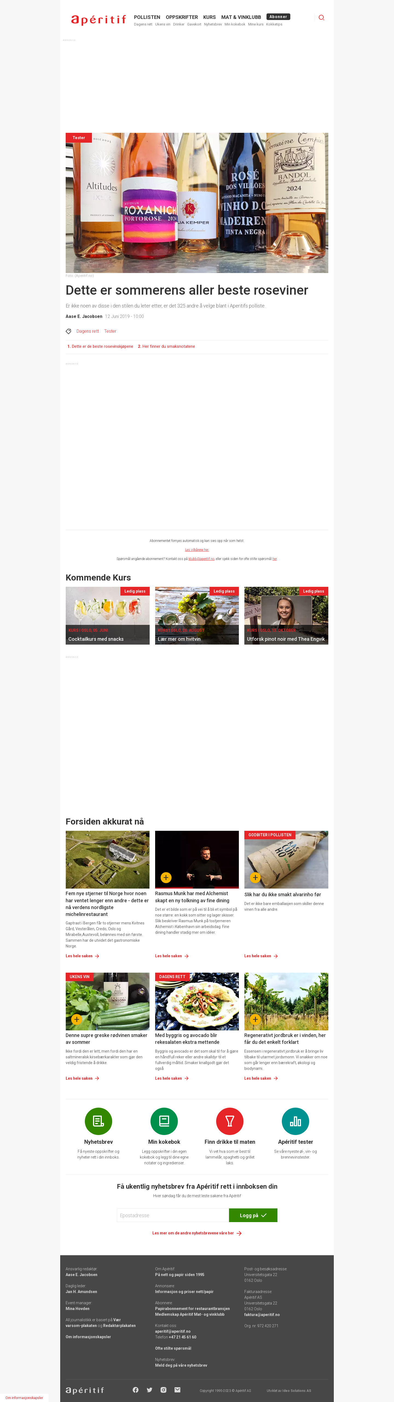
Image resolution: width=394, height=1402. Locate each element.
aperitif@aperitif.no (173, 1331)
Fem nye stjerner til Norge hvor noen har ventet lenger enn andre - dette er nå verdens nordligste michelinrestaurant (107, 903)
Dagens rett (143, 24)
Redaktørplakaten (119, 1325)
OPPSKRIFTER (182, 17)
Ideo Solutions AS (296, 1391)
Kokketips (274, 24)
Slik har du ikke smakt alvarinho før (282, 894)
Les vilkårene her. (197, 550)
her (275, 559)
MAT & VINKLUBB (241, 17)
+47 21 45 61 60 (182, 1337)
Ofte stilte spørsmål (173, 1348)
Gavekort (194, 24)
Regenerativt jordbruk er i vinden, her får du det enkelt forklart (285, 1038)
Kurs (209, 17)
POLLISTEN (147, 17)
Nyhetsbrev (213, 24)
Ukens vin (162, 24)
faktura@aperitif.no (262, 1314)
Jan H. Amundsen (81, 1291)
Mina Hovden (77, 1308)
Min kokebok (235, 24)
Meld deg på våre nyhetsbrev (181, 1365)
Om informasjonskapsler (88, 1337)
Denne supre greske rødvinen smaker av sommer (106, 1038)
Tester (110, 331)
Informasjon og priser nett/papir (184, 1291)
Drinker (178, 24)
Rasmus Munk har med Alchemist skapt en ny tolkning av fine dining (192, 896)
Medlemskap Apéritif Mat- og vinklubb (189, 1314)
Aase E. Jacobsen (84, 316)
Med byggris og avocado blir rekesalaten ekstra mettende (187, 1038)
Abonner (278, 17)
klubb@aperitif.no (201, 559)
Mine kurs (255, 24)
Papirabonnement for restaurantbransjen (192, 1308)
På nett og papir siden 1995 (179, 1274)
